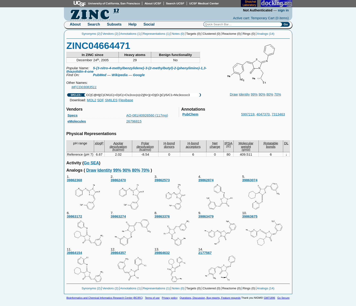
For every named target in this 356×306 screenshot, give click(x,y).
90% (261, 94)
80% (269, 94)
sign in (283, 10)
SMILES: (76, 95)
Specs (73, 115)
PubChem (190, 114)
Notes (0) (178, 33)
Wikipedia (120, 75)
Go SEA (91, 163)
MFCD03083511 (84, 87)
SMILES (111, 100)
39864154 (88, 267)
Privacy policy (169, 297)
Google (139, 75)
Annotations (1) (130, 33)
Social (149, 24)
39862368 (88, 194)
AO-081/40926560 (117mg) (147, 115)
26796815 (134, 121)
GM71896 (269, 297)
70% (277, 94)
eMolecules (77, 121)
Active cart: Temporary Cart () (261, 18)
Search (93, 24)
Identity (244, 94)
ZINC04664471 (98, 45)
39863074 (264, 194)
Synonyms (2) (91, 33)
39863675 (264, 230)
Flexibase (126, 100)
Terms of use (152, 297)
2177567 (220, 267)
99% (254, 94)
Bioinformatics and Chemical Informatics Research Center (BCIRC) (104, 297)
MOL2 (91, 100)
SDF (100, 100)
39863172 (88, 230)
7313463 (278, 114)
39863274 (132, 230)
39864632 (176, 267)
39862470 (132, 194)
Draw (234, 94)
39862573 (176, 194)
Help (132, 24)
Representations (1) (156, 33)
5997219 (247, 114)
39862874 (220, 194)
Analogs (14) (265, 33)
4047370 (263, 114)
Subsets (114, 24)
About (75, 24)
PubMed (99, 75)
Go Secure (283, 297)
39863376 (176, 230)
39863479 (220, 230)
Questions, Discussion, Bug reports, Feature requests (210, 297)
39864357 (132, 267)
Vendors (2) (110, 33)
